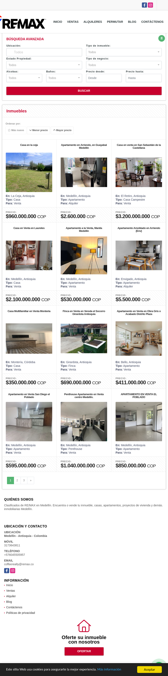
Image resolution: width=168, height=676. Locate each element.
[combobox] (124, 52)
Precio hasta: (135, 71)
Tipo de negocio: (97, 58)
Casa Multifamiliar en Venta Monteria (29, 311)
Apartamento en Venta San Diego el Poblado (29, 396)
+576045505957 (14, 554)
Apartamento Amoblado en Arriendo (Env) (138, 229)
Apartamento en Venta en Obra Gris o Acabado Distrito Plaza (139, 313)
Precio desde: (95, 71)
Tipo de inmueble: (98, 45)
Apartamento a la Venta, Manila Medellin (84, 229)
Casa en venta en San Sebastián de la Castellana (139, 146)
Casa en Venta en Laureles (29, 228)
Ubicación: (13, 45)
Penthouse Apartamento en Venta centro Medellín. (84, 396)
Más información (110, 670)
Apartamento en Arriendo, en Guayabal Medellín (84, 146)
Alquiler (11, 596)
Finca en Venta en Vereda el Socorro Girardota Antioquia (84, 313)
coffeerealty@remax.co (19, 564)
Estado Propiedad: (19, 58)
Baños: (51, 71)
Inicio (57, 21)
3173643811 (12, 545)
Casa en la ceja (29, 144)
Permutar (115, 21)
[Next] (30, 480)
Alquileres (92, 21)
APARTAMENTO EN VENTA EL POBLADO (139, 396)
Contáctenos (152, 21)
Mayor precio (62, 130)
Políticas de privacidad (20, 612)
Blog (132, 21)
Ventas (73, 21)
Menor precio (38, 130)
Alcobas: (12, 71)
